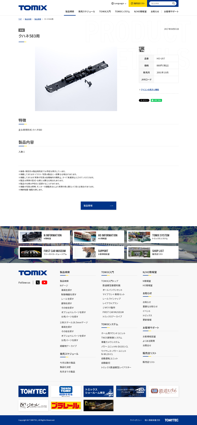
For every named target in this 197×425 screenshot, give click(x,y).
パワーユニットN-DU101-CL (114, 346)
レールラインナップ (112, 298)
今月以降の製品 (67, 362)
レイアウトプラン (110, 303)
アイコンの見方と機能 (150, 89)
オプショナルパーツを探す (73, 312)
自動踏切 (105, 362)
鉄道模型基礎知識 (111, 285)
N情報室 (147, 281)
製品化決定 (65, 367)
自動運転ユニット (109, 358)
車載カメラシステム (110, 342)
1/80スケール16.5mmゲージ (74, 322)
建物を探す (66, 303)
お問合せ (147, 345)
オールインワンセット (112, 289)
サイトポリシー (136, 420)
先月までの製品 (67, 371)
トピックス (147, 315)
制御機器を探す (68, 294)
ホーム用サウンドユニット (113, 333)
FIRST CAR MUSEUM (113, 312)
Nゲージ (64, 285)
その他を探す (67, 307)
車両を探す (66, 290)
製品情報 (37, 19)
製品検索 (70, 13)
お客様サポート (171, 13)
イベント (146, 311)
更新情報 (147, 319)
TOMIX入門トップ (109, 281)
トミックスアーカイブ (112, 316)
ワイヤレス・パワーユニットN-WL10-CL (113, 352)
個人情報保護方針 (152, 420)
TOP (20, 19)
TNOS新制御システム (111, 337)
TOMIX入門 (105, 13)
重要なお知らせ (150, 306)
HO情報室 (148, 285)
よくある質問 (149, 340)
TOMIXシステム (122, 13)
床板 (22, 30)
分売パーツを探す (69, 316)
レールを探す (67, 298)
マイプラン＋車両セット (114, 294)
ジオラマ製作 (109, 307)
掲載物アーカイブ (68, 346)
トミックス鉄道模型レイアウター (116, 367)
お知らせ (155, 13)
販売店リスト (149, 362)
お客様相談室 (149, 336)
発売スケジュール (87, 13)
